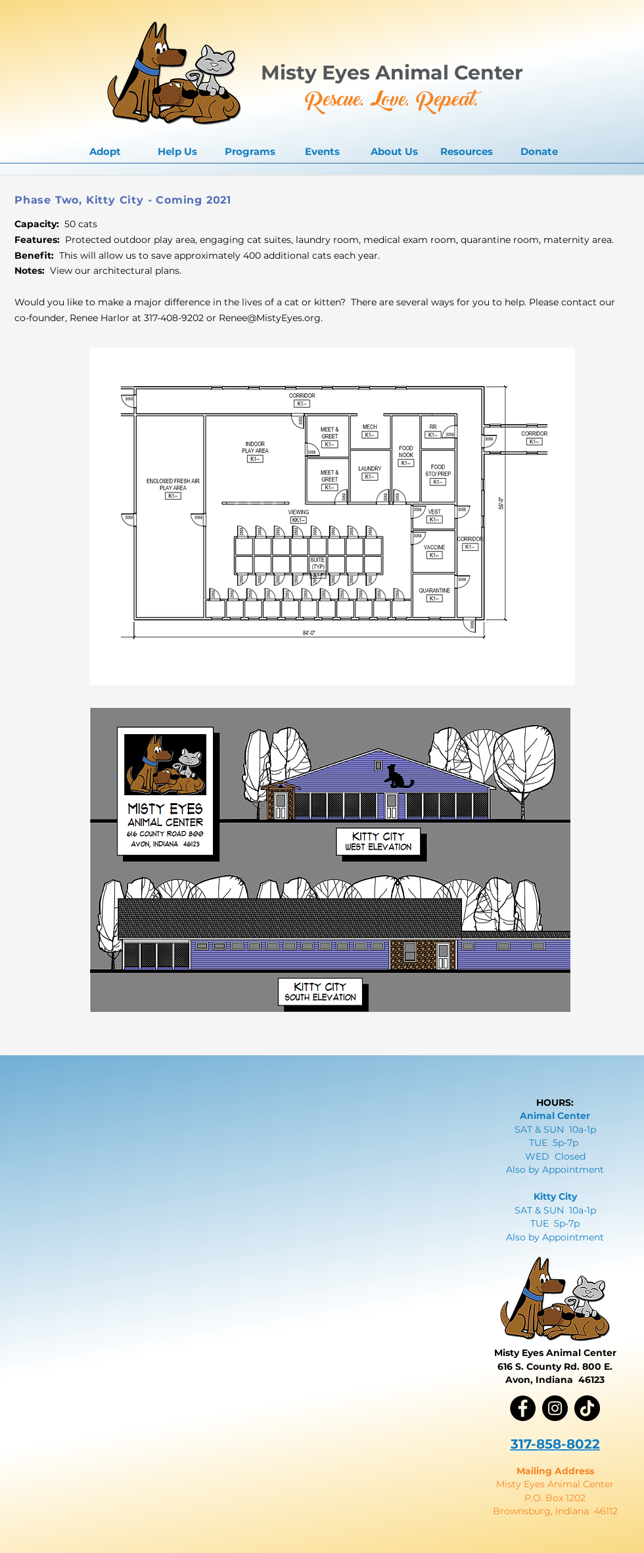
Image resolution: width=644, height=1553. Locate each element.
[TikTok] (587, 1408)
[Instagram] (555, 1408)
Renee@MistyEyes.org (270, 318)
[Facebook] (523, 1408)
